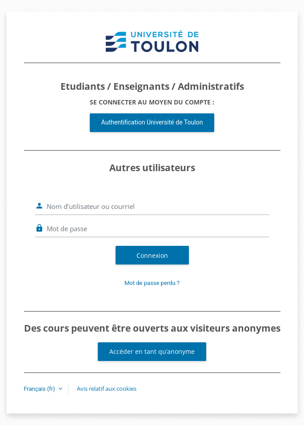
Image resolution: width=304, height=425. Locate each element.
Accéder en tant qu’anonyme (152, 351)
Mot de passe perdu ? (152, 283)
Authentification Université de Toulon (152, 122)
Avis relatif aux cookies (106, 389)
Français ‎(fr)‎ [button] (40, 388)
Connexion (152, 255)
